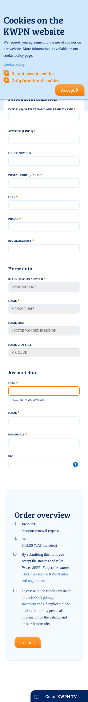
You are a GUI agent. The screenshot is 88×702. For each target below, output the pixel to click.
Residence (17, 434)
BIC (10, 456)
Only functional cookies (31, 80)
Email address (21, 240)
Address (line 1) (21, 131)
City (13, 197)
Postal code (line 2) (25, 175)
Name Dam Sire (19, 344)
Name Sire (16, 322)
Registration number (27, 279)
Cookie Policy (14, 64)
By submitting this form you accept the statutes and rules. (46, 567)
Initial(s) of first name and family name (41, 109)
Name (13, 301)
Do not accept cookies (29, 73)
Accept (70, 90)
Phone (14, 218)
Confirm (27, 642)
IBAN (13, 383)
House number (19, 153)
